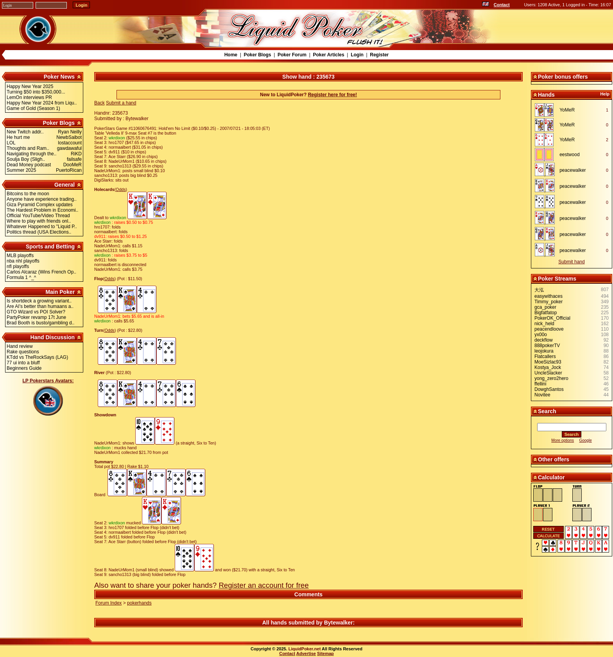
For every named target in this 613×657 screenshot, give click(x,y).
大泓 (539, 290)
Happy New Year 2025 (30, 86)
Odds (120, 189)
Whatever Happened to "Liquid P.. (42, 226)
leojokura (544, 351)
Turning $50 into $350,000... (36, 92)
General (64, 185)
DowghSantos (549, 389)
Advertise (306, 653)
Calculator (551, 477)
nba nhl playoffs (23, 261)
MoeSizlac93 (547, 362)
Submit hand (571, 262)
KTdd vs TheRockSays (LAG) (37, 357)
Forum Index (108, 603)
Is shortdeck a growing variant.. (39, 301)
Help (604, 94)
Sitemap (325, 653)
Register (379, 55)
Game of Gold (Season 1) (33, 108)
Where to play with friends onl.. (39, 221)
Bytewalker (338, 622)
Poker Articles (328, 55)
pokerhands (139, 603)
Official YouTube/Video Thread (38, 215)
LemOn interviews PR (29, 97)
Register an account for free (263, 585)
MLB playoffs (20, 255)
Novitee (542, 395)
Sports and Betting (50, 246)
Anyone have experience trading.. (42, 199)
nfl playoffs (18, 266)
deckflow (543, 340)
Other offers (553, 459)
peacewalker (572, 170)
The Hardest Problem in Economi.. (42, 210)
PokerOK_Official (552, 318)
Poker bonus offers (563, 77)
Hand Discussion (52, 337)
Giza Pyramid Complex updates (40, 204)
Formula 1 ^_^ (21, 277)
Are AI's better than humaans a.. (40, 306)
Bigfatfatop (545, 312)
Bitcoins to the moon (28, 193)
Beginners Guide (24, 368)
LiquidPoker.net (305, 648)
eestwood (569, 154)
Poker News (59, 77)
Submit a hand (121, 103)
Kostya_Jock (547, 367)
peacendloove (549, 329)
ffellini (540, 384)
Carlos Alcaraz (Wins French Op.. (41, 272)
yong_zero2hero (551, 378)
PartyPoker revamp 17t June (36, 317)
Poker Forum (292, 55)
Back (99, 103)
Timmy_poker (548, 301)
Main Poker (60, 292)
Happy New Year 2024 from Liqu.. (42, 103)
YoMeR (567, 110)
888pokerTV (547, 345)
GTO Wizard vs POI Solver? (36, 312)
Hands (546, 95)
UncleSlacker (548, 373)
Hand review (20, 346)
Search (547, 411)
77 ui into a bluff (23, 362)
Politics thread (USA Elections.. (39, 232)
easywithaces (548, 296)
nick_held (544, 323)
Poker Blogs (257, 55)
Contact (502, 4)
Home (230, 55)
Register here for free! (332, 94)
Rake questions (23, 352)
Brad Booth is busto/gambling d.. (40, 323)
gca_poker (545, 307)
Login (357, 55)
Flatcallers (545, 356)
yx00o (540, 334)
